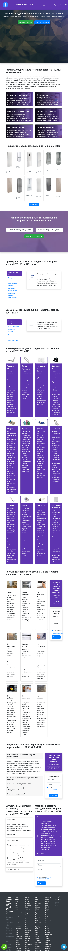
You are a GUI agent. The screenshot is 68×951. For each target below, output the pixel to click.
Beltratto (18, 911)
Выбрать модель (42, 22)
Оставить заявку (25, 22)
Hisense (27, 933)
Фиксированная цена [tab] (13, 273)
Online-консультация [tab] (12, 322)
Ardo (17, 905)
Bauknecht (19, 913)
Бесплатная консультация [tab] (12, 289)
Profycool (38, 946)
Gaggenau (28, 913)
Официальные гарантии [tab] (12, 279)
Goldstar (27, 919)
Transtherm (48, 935)
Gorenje (27, 921)
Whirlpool (48, 944)
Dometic (18, 944)
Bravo (17, 921)
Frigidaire (28, 905)
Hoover (27, 936)
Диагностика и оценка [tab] (12, 330)
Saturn (47, 903)
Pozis (36, 944)
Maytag (37, 917)
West (46, 942)
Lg (36, 897)
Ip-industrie (28, 944)
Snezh (47, 919)
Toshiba (47, 933)
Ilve (26, 942)
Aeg (17, 897)
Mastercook (38, 915)
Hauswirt (28, 931)
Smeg (47, 915)
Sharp (47, 905)
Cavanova (18, 927)
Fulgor (27, 907)
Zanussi (47, 948)
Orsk (36, 933)
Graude (27, 911)
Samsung (48, 897)
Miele (36, 921)
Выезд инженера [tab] (13, 326)
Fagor (27, 897)
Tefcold (47, 929)
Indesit (27, 948)
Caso (17, 925)
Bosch (17, 917)
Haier (27, 927)
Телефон (56, 623)
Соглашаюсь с (58, 632)
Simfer (47, 911)
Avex (17, 901)
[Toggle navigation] (44, 4)
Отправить (56, 637)
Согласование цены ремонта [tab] (12, 336)
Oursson (37, 940)
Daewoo (18, 933)
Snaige (47, 917)
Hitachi (27, 935)
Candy (17, 923)
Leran (37, 905)
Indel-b (27, 946)
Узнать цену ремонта (34, 236)
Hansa (27, 929)
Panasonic (38, 942)
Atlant (17, 899)
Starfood (47, 923)
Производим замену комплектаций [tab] (12, 295)
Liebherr (37, 911)
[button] (37, 836)
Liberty (37, 909)
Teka (46, 927)
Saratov (47, 899)
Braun (17, 919)
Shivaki (47, 907)
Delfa (17, 940)
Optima (37, 938)
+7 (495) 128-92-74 (60, 5)
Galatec (27, 909)
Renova (37, 948)
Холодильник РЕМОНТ (25, 5)
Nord (36, 931)
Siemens (47, 909)
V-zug (46, 936)
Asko (17, 907)
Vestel (47, 938)
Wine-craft (48, 946)
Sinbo (46, 913)
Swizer (47, 925)
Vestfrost (47, 940)
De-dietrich (19, 938)
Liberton (37, 907)
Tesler (47, 931)
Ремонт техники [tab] (13, 340)
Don (17, 931)
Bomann (18, 915)
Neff (36, 929)
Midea (37, 919)
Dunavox (18, 946)
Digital (17, 942)
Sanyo (47, 901)
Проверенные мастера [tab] (12, 284)
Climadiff (18, 929)
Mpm (36, 913)
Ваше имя (56, 616)
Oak (36, 935)
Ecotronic (18, 948)
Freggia (27, 903)
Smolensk (48, 921)
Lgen (36, 899)
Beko (17, 909)
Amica (17, 903)
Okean (37, 936)
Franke (27, 901)
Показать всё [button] (34, 204)
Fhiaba (27, 899)
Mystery (37, 927)
